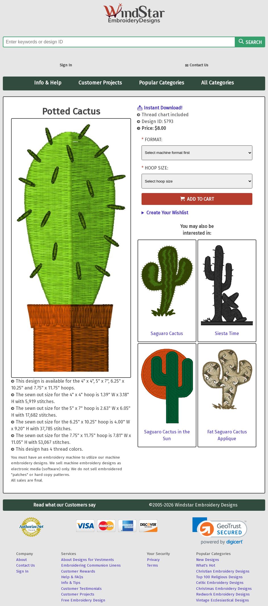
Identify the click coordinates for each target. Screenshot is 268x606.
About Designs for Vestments (87, 559)
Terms (152, 565)
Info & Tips (70, 582)
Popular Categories (161, 83)
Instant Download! (163, 108)
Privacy (153, 559)
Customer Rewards (78, 571)
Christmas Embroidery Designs (224, 588)
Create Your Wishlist (167, 212)
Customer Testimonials (81, 588)
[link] (219, 531)
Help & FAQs (72, 577)
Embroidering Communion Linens (91, 565)
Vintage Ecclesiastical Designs (222, 600)
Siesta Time (227, 333)
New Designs (207, 559)
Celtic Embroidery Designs (220, 582)
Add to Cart (197, 199)
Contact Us (196, 65)
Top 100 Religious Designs (219, 577)
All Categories (217, 83)
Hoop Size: (156, 168)
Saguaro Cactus (167, 333)
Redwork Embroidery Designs (223, 594)
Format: (153, 139)
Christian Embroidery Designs (223, 571)
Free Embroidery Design (83, 600)
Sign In (66, 65)
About (21, 559)
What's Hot (205, 565)
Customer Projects (100, 83)
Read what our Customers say (64, 505)
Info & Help (47, 83)
